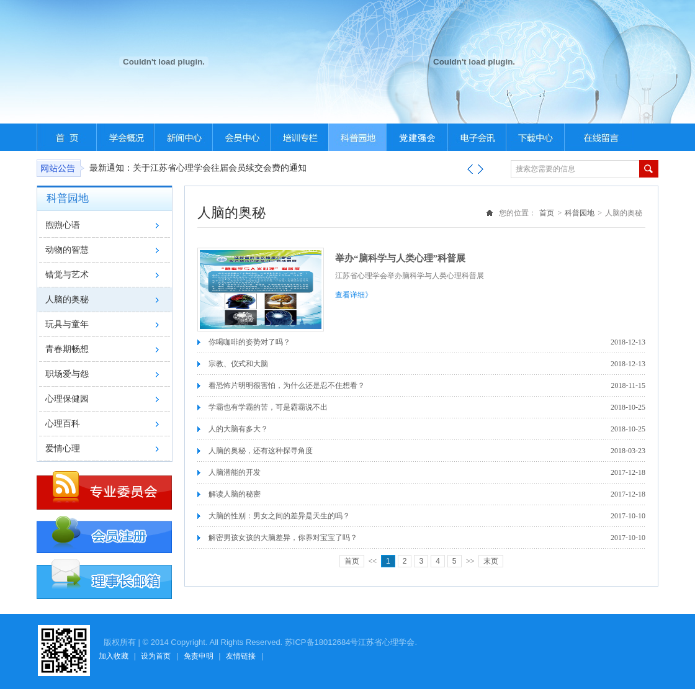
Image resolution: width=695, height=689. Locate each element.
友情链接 (241, 656)
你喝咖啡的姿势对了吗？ (249, 342)
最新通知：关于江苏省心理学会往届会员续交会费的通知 (198, 168)
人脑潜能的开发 (234, 472)
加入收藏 (113, 656)
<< (373, 561)
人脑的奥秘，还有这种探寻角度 (260, 450)
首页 (546, 213)
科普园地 (579, 213)
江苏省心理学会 (386, 642)
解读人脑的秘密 (234, 494)
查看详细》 (353, 294)
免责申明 (198, 656)
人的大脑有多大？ (238, 429)
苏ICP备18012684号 (322, 642)
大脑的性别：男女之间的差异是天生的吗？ (279, 515)
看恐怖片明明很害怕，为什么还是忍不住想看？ (286, 385)
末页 (490, 561)
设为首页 (156, 656)
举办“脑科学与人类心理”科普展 (400, 258)
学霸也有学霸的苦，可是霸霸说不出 (268, 407)
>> (470, 561)
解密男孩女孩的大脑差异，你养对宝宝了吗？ (282, 537)
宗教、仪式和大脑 (238, 363)
